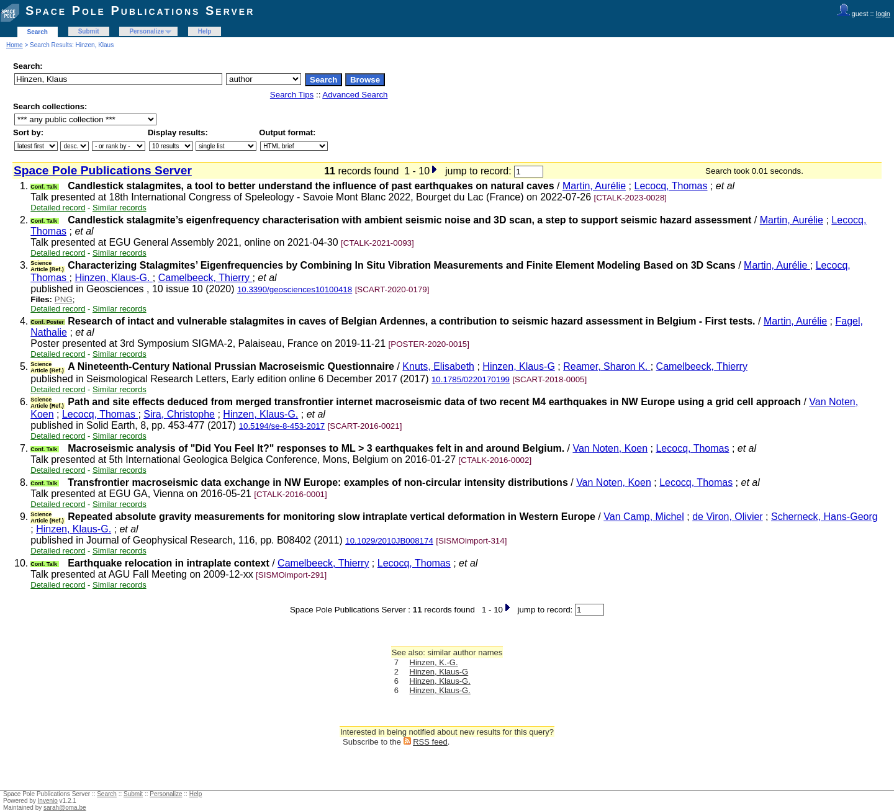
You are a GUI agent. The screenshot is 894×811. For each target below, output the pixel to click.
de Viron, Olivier (727, 516)
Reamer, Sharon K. (607, 366)
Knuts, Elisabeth (438, 366)
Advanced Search (354, 94)
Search (37, 32)
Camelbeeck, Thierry (205, 277)
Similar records (120, 207)
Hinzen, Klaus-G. (113, 277)
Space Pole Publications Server (140, 10)
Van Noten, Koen (610, 448)
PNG (64, 299)
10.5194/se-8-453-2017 (282, 426)
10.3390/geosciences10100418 (294, 289)
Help (205, 31)
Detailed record (57, 207)
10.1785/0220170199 (470, 379)
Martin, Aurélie (594, 186)
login (883, 13)
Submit (88, 31)
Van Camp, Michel (643, 516)
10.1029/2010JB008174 (389, 540)
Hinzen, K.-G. (434, 662)
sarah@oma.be (64, 807)
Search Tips (292, 94)
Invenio (48, 800)
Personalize (146, 31)
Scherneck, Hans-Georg (824, 516)
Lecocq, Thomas (671, 186)
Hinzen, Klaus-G (518, 366)
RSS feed (430, 741)
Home (14, 45)
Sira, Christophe (179, 414)
